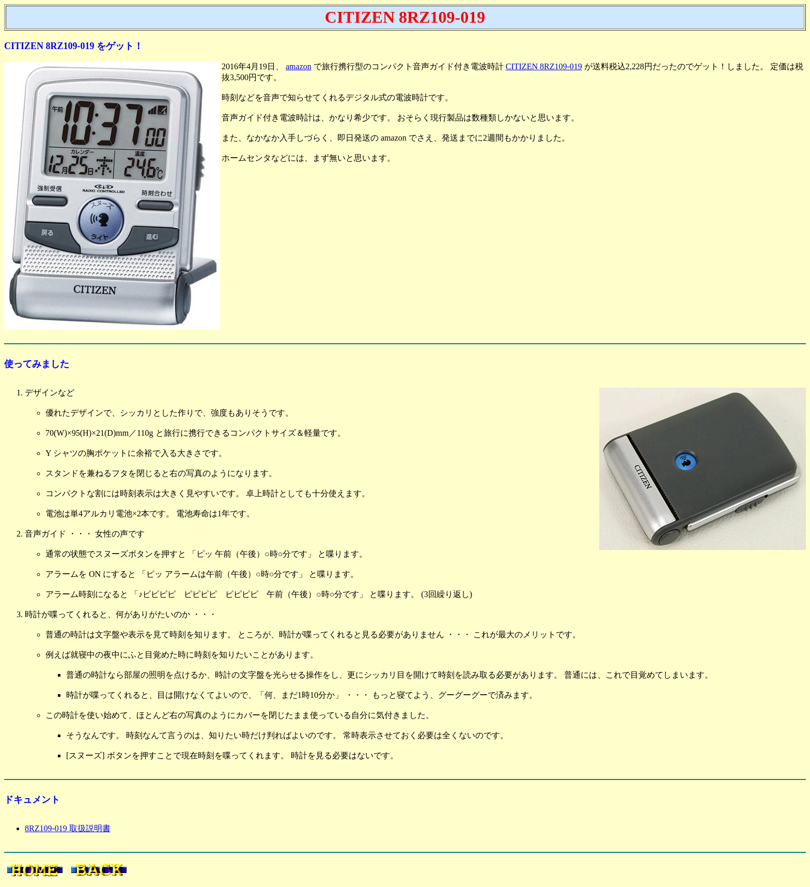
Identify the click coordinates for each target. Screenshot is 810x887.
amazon (298, 66)
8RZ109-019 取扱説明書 (68, 828)
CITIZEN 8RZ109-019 (544, 66)
